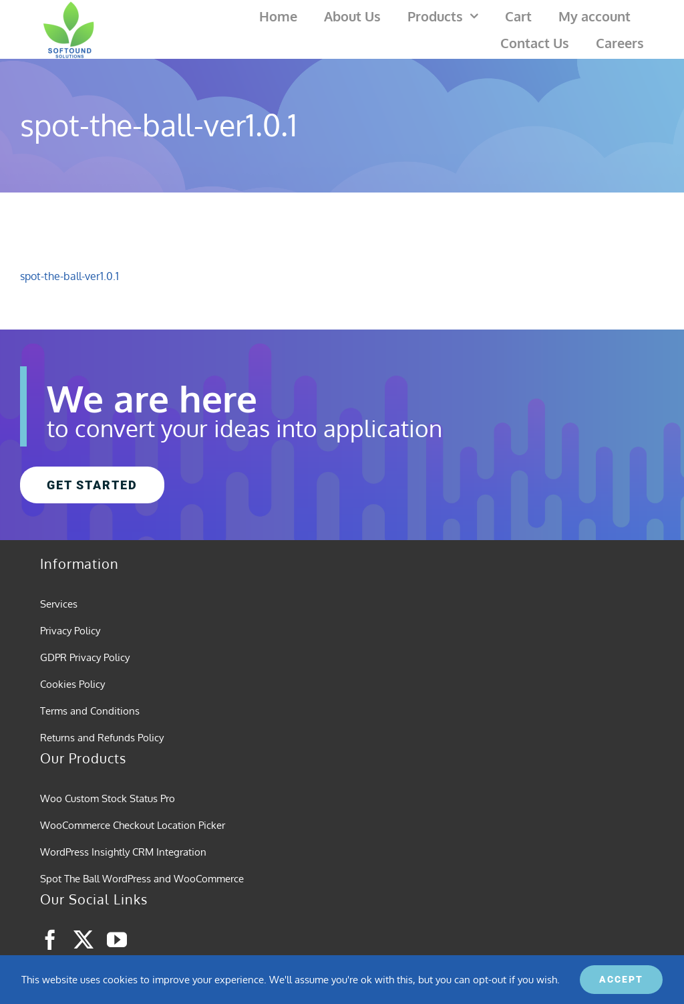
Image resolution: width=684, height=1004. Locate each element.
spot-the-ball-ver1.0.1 (69, 276)
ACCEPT (621, 979)
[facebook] (50, 940)
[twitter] (83, 940)
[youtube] (117, 940)
